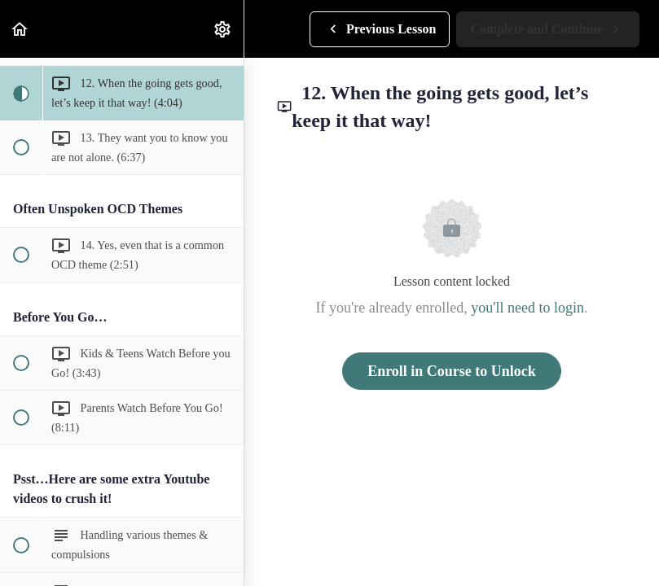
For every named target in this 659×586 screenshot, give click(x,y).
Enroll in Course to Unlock (451, 371)
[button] (20, 29)
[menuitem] (223, 29)
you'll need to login (527, 308)
